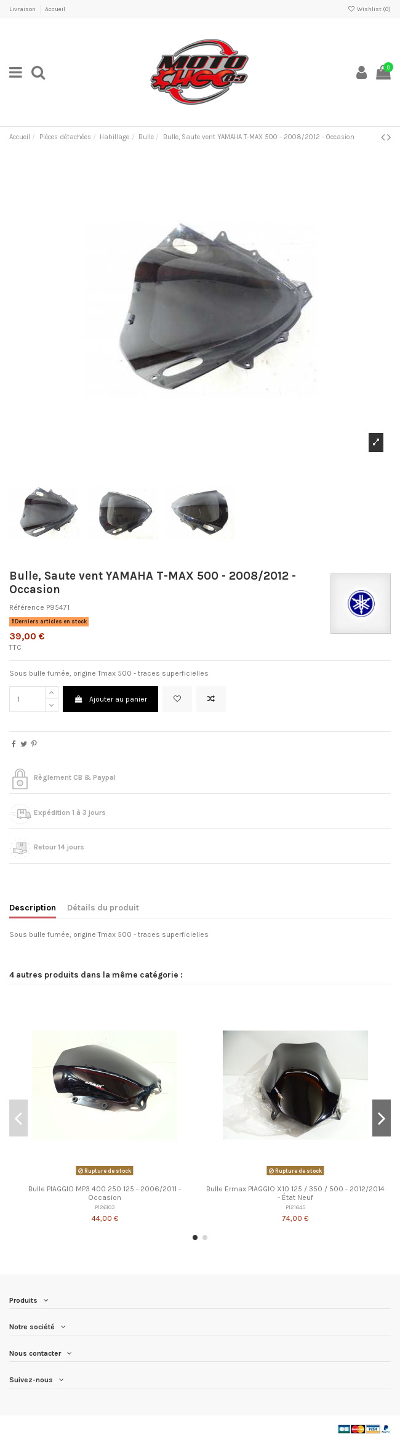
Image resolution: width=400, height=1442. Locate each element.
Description (32, 907)
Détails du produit (103, 907)
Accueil (55, 9)
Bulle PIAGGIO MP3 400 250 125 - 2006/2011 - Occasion (104, 1193)
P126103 (104, 1207)
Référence (26, 607)
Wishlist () (369, 9)
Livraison (23, 9)
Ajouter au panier (110, 699)
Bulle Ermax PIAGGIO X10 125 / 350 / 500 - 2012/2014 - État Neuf (295, 1193)
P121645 (295, 1207)
